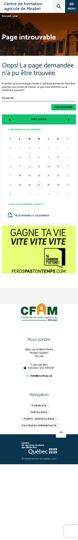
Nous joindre (39, 339)
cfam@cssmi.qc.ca (41, 376)
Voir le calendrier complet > (26, 204)
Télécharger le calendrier (28, 215)
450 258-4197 (47, 368)
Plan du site (39, 405)
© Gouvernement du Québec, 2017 (39, 459)
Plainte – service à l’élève (39, 419)
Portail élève (39, 412)
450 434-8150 (40, 364)
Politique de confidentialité (39, 425)
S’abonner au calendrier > (25, 129)
